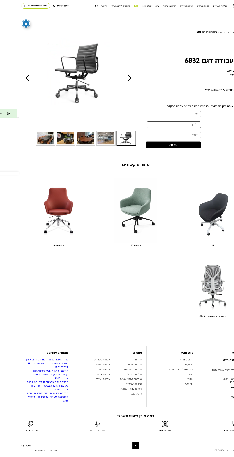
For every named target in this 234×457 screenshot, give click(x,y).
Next (111, 79)
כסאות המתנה (83, 374)
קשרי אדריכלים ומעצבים (17, 6)
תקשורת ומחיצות (150, 7)
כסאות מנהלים (83, 369)
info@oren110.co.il (221, 401)
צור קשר (85, 7)
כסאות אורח (84, 379)
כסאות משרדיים (184, 7)
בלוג (138, 7)
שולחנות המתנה (115, 369)
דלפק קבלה (117, 398)
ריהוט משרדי (168, 364)
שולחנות (119, 364)
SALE (117, 7)
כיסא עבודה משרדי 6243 (194, 321)
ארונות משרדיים (167, 7)
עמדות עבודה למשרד (112, 394)
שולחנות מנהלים (115, 379)
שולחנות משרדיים (201, 7)
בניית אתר (35, 455)
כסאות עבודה (84, 384)
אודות (172, 384)
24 (194, 249)
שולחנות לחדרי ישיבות (112, 384)
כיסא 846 (40, 249)
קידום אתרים (22, 455)
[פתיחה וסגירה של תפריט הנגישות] (7, 23)
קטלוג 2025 (128, 7)
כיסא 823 (117, 249)
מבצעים (171, 369)
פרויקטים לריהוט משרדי (102, 7)
